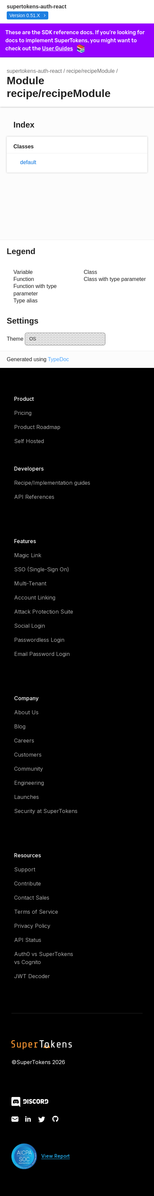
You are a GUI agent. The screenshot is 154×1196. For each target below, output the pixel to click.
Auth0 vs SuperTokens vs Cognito (43, 958)
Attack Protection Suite (43, 611)
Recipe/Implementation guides (52, 482)
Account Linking (34, 597)
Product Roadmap (37, 427)
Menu (140, 11)
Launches (26, 797)
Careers (24, 740)
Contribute (27, 883)
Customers (28, 754)
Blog (19, 726)
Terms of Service (36, 911)
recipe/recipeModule (90, 71)
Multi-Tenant (30, 583)
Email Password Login (42, 654)
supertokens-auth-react (36, 6)
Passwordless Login (39, 639)
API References (34, 496)
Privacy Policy (32, 925)
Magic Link (27, 555)
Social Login (29, 625)
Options (127, 11)
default (28, 162)
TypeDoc (58, 359)
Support (24, 869)
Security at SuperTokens (46, 811)
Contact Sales (31, 897)
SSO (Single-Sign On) (41, 569)
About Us (26, 712)
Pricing (23, 413)
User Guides (63, 48)
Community (28, 768)
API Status (27, 940)
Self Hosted (29, 441)
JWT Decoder (32, 976)
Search (113, 11)
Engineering (29, 782)
